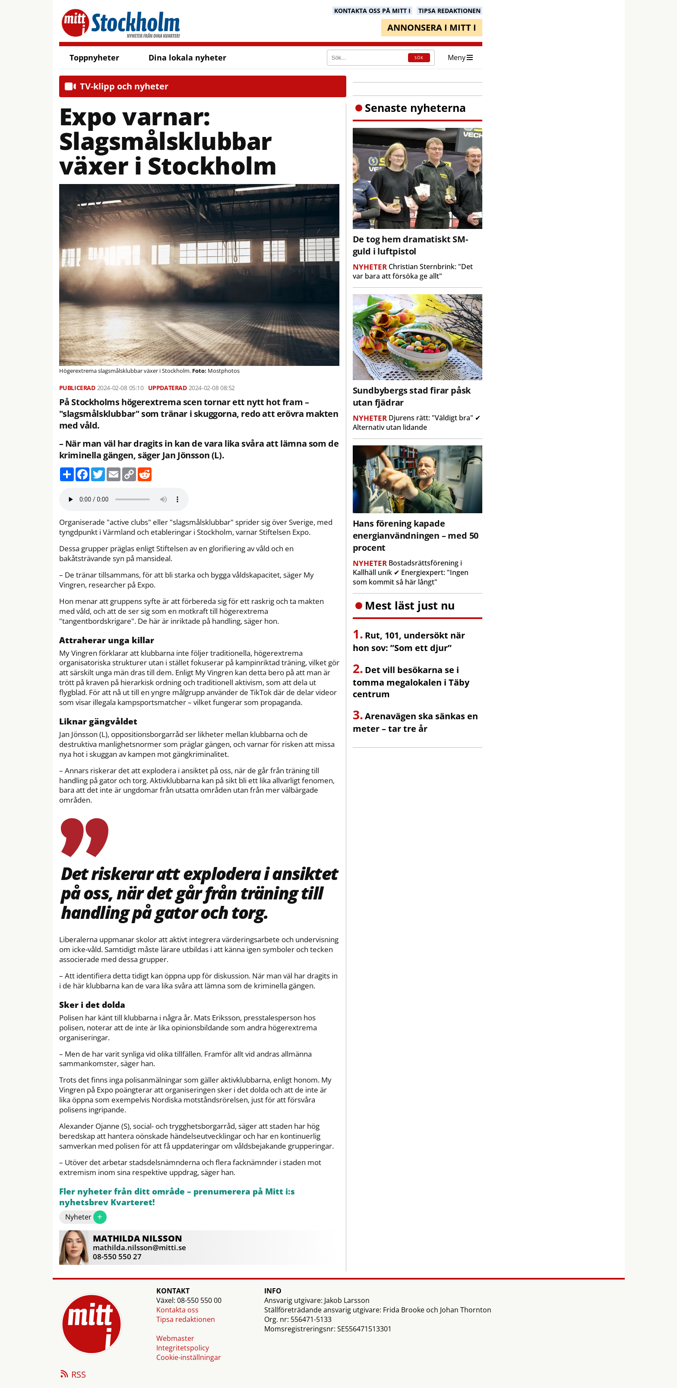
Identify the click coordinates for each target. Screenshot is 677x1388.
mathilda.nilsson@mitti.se (139, 1247)
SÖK (419, 57)
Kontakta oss (177, 1310)
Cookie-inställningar (188, 1357)
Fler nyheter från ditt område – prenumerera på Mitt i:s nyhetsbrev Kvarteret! (177, 1197)
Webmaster (175, 1338)
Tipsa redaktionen (185, 1319)
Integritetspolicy (182, 1348)
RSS (72, 1375)
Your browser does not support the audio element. (124, 499)
